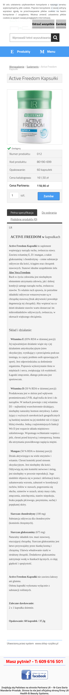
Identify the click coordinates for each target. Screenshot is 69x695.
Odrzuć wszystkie (43, 24)
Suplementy (33, 67)
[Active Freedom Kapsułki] (34, 91)
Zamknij (61, 24)
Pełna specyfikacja (22, 212)
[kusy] (14, 195)
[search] (55, 37)
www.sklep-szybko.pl (46, 643)
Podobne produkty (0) (24, 219)
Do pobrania (49, 212)
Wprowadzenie (16, 67)
